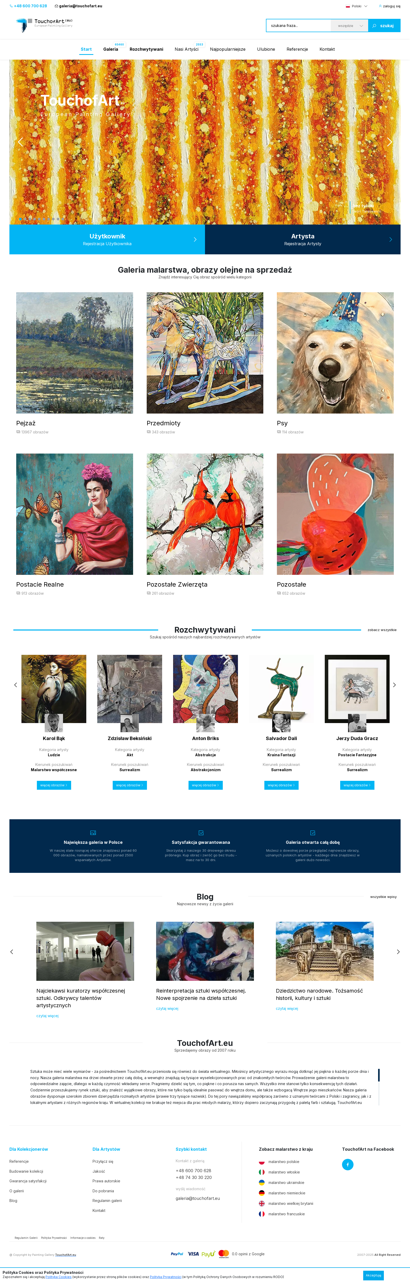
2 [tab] (25, 219)
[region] (205, 1096)
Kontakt (327, 49)
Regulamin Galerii (26, 1247)
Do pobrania (103, 1200)
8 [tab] (53, 219)
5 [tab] (39, 219)
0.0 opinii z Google (248, 1264)
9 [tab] (58, 219)
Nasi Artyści (186, 49)
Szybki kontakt (191, 1158)
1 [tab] (20, 219)
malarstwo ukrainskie (281, 1192)
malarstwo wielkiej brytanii (286, 1213)
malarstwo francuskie (282, 1224)
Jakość (99, 1181)
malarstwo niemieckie (282, 1203)
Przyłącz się (103, 1171)
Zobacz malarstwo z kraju (286, 1158)
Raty (102, 1247)
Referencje (297, 49)
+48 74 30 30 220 (194, 1187)
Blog (13, 1210)
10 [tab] (62, 219)
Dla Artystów (106, 1158)
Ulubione (266, 49)
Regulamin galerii (107, 1210)
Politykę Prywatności (165, 1277)
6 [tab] (44, 219)
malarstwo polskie (279, 1171)
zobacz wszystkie (382, 639)
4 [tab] (34, 219)
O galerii (16, 1200)
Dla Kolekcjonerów (28, 1158)
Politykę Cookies (58, 1277)
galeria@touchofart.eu (78, 6)
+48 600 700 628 (28, 6)
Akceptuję (373, 1275)
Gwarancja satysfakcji (28, 1191)
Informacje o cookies (82, 1247)
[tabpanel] (205, 142)
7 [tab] (48, 219)
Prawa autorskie (106, 1191)
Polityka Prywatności (54, 1247)
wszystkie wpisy (383, 906)
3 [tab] (30, 219)
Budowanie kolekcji (26, 1181)
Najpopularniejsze (228, 49)
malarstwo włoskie (279, 1182)
